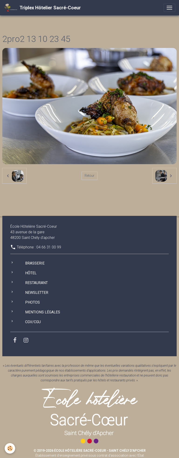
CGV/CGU (33, 322)
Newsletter (36, 292)
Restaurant (36, 283)
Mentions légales (42, 312)
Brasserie (35, 263)
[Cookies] (10, 448)
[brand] (42, 8)
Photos (32, 302)
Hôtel (31, 273)
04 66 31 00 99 (48, 247)
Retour (89, 175)
